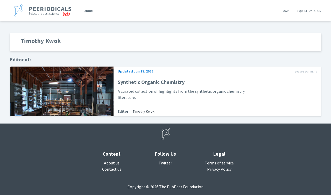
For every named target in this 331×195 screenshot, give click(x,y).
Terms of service (219, 162)
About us (111, 162)
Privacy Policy (219, 169)
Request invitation (308, 10)
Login (285, 10)
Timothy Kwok (143, 111)
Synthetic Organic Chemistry (151, 82)
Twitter (165, 162)
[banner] (44, 10)
